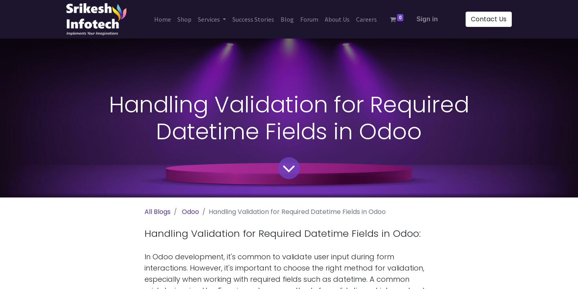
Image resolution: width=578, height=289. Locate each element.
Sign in (427, 19)
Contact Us (489, 19)
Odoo (190, 211)
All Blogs (157, 211)
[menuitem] (162, 19)
